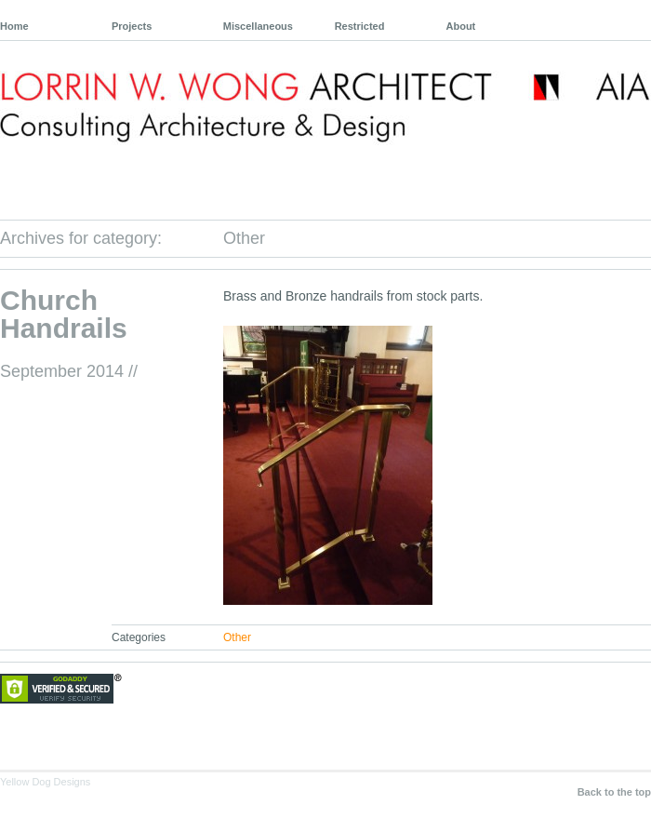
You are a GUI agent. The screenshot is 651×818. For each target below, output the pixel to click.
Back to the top (614, 792)
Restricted (360, 26)
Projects (132, 26)
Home (14, 26)
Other (237, 637)
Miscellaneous (258, 26)
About (461, 26)
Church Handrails (63, 314)
